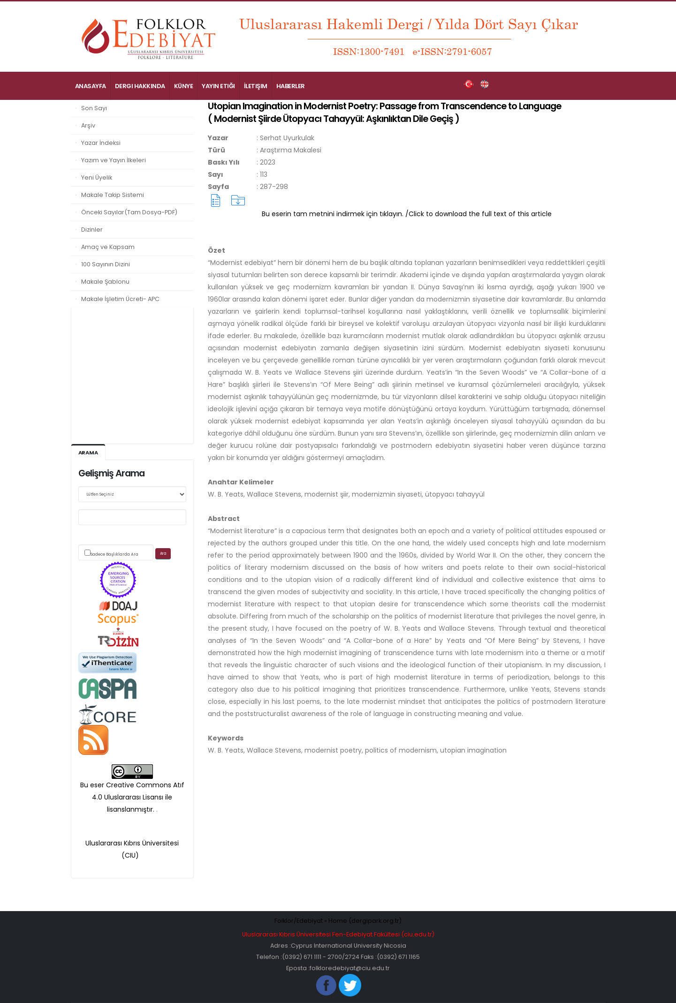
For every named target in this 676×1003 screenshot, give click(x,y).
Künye (183, 86)
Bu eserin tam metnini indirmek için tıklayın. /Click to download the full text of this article (407, 214)
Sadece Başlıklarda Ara (114, 554)
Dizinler (92, 230)
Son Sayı (94, 108)
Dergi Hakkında (140, 86)
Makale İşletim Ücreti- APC (120, 299)
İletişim (255, 86)
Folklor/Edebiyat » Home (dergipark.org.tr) (338, 921)
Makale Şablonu (105, 282)
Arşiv (88, 125)
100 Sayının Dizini (105, 264)
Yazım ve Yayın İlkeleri (113, 160)
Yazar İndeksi (101, 143)
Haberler (290, 86)
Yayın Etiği (218, 86)
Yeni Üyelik (96, 177)
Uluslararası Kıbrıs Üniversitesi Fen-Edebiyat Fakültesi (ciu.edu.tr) (338, 934)
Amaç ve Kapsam (108, 247)
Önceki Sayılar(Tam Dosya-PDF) (129, 212)
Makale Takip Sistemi (112, 195)
